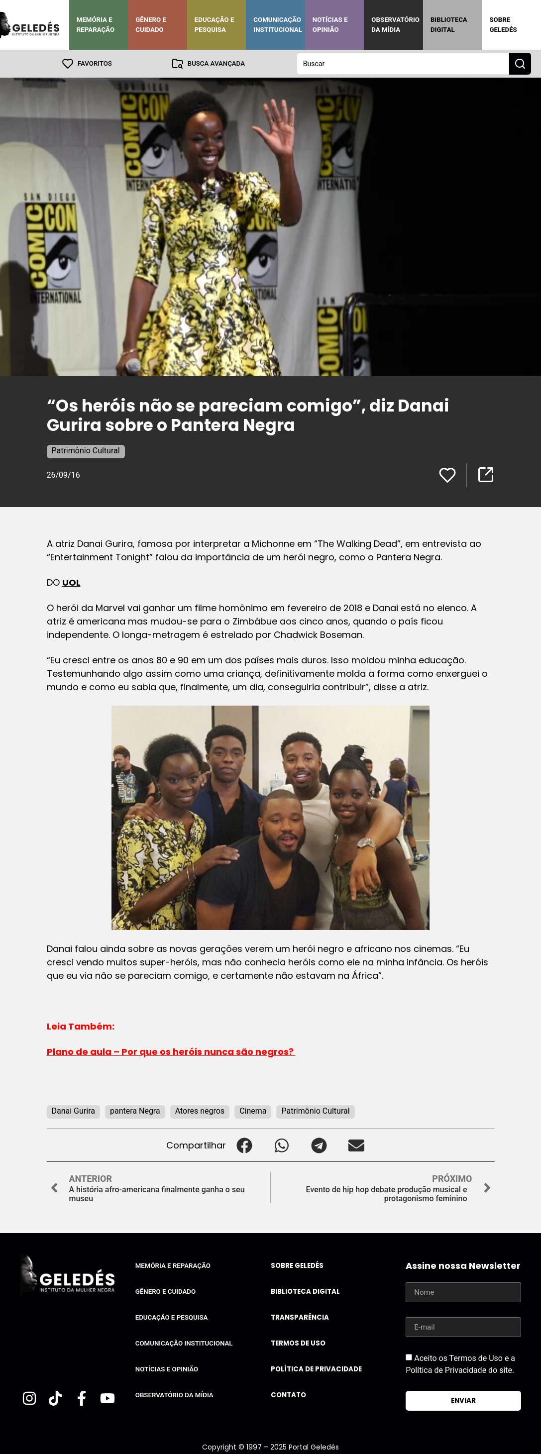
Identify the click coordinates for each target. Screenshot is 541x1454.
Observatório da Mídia (395, 24)
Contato (288, 1395)
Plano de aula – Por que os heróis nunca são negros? (171, 1051)
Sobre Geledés (503, 24)
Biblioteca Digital (449, 24)
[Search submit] (520, 64)
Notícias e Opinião (330, 24)
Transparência (300, 1317)
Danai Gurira (73, 1111)
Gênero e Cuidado (150, 24)
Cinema (252, 1111)
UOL (71, 582)
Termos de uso (298, 1343)
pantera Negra (135, 1111)
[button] (244, 1145)
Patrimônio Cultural (86, 450)
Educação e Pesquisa (214, 24)
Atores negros (199, 1111)
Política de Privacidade (316, 1369)
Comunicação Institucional (277, 24)
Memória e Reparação (95, 24)
